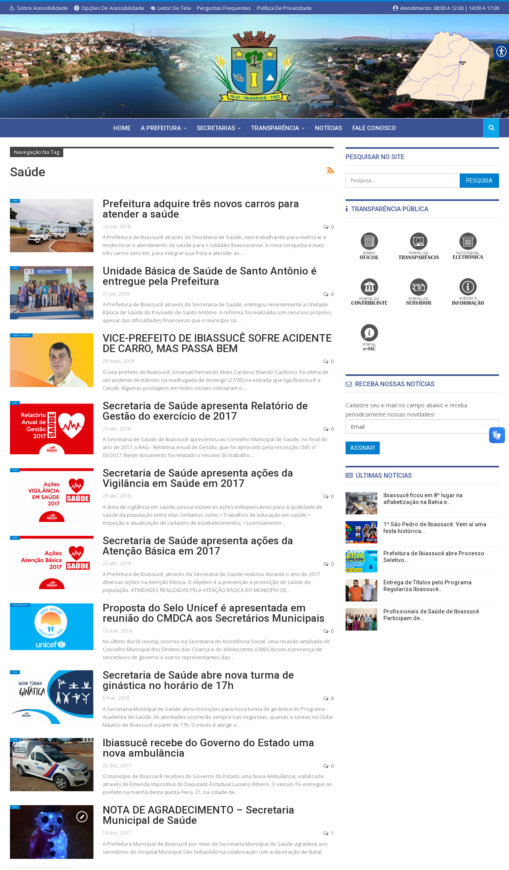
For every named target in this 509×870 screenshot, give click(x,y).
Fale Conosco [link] (377, 128)
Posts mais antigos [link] (41, 838)
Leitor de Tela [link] (170, 8)
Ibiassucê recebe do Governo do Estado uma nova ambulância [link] (203, 711)
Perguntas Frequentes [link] (224, 8)
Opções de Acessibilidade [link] (109, 8)
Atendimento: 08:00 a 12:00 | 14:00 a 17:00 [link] (446, 8)
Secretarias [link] (215, 128)
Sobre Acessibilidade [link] (39, 8)
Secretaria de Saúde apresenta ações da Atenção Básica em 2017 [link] (209, 521)
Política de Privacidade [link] (284, 8)
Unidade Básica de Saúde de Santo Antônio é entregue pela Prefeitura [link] (215, 266)
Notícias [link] (330, 128)
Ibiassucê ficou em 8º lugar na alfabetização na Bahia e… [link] (422, 498)
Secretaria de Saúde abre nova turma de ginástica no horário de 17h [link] (212, 648)
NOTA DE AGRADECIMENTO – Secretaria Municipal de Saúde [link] (200, 774)
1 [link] (329, 785)
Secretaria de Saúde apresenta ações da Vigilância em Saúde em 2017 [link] (216, 458)
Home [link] (118, 128)
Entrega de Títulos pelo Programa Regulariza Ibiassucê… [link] (427, 585)
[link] (254, 64)
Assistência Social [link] (36, 584)
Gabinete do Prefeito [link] (39, 328)
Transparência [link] (275, 128)
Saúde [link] (20, 203)
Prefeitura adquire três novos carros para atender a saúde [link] (197, 203)
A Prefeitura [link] (159, 128)
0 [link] (329, 215)
